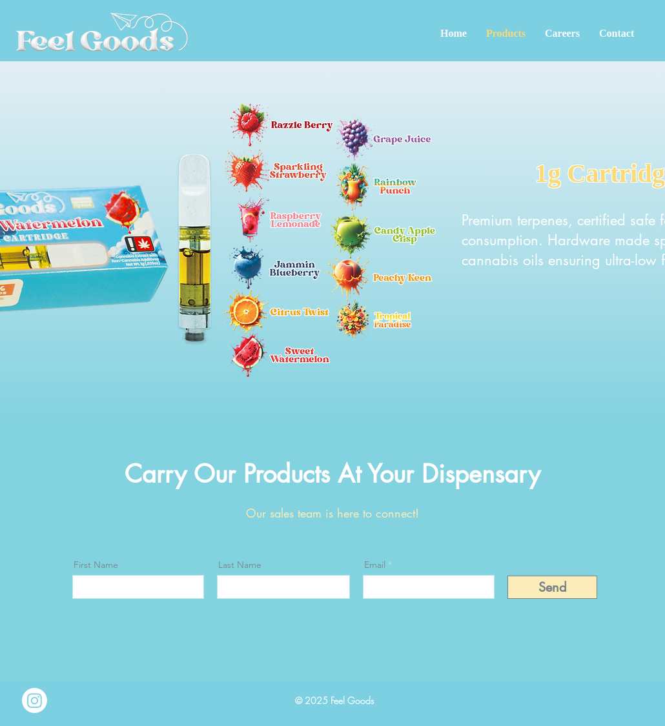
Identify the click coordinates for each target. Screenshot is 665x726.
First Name (96, 564)
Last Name (239, 564)
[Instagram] (34, 700)
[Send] (552, 587)
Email (374, 564)
